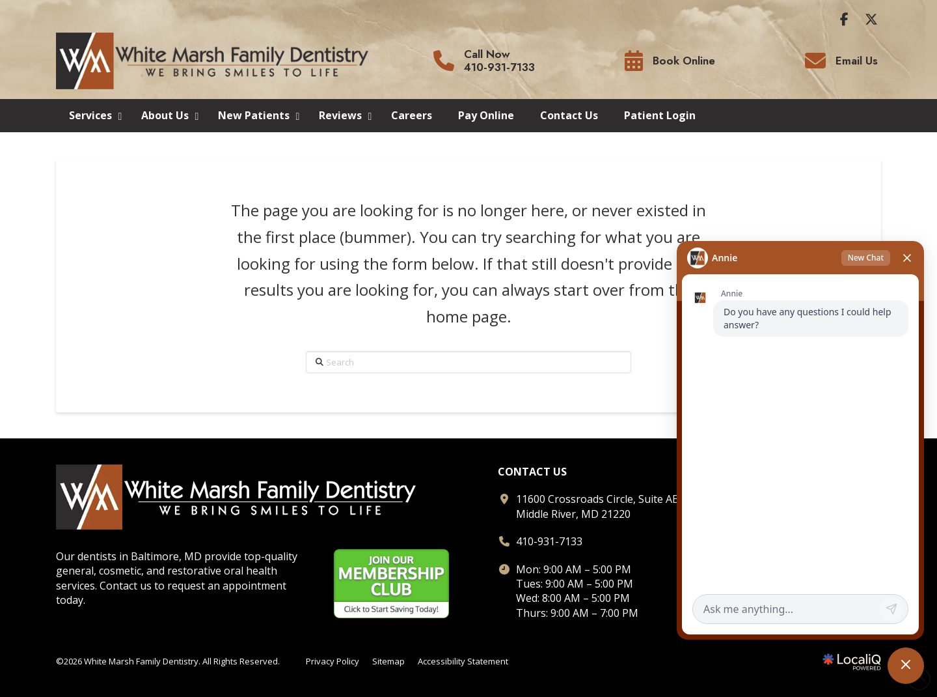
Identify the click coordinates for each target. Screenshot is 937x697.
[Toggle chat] (906, 665)
